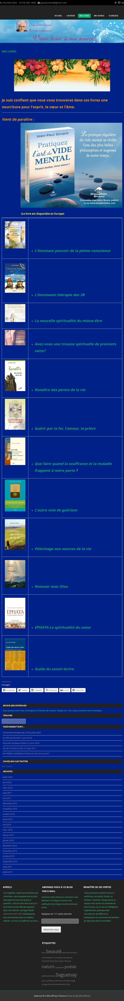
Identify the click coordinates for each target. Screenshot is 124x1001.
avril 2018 (7, 782)
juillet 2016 (8, 819)
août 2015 (7, 866)
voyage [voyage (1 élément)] (44, 984)
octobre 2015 (9, 856)
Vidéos (70, 710)
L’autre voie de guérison (56, 510)
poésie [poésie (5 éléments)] (70, 966)
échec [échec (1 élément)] (50, 984)
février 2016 (8, 835)
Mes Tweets (7, 766)
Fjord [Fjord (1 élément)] (57, 961)
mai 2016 (7, 824)
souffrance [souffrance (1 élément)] (50, 981)
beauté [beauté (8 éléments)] (53, 951)
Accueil (58, 15)
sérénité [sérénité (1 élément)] (58, 981)
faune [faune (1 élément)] (51, 961)
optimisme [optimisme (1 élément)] (59, 967)
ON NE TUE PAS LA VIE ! (13, 748)
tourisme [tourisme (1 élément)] (66, 981)
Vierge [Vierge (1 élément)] (72, 981)
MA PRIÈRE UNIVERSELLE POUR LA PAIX (20, 753)
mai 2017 (7, 798)
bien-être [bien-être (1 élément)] (65, 953)
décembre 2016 (10, 803)
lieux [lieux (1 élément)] (62, 961)
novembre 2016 (10, 808)
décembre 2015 (10, 845)
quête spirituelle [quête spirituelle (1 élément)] (48, 976)
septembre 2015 (10, 861)
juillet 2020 (8, 777)
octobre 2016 (9, 814)
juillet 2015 (8, 872)
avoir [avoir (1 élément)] (43, 953)
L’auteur (71, 15)
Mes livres (84, 15)
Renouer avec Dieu (51, 586)
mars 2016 (7, 829)
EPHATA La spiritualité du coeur (63, 627)
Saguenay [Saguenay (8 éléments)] (66, 975)
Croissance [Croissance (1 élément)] (58, 958)
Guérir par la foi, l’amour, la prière (65, 428)
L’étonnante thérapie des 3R (60, 294)
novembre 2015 (10, 851)
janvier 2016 (8, 840)
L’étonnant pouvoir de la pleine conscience (72, 250)
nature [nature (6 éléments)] (48, 966)
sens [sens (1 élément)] (43, 981)
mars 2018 (7, 787)
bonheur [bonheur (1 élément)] (73, 953)
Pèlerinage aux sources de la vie (63, 548)
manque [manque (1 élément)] (67, 961)
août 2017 (7, 793)
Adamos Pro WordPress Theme (50, 995)
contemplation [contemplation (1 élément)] (47, 958)
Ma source (99, 15)
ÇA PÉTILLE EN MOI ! (12, 738)
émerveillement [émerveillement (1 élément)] (59, 984)
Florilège (113, 15)
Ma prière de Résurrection (14, 743)
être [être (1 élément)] (68, 984)
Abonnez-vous (51, 929)
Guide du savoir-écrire (54, 668)
